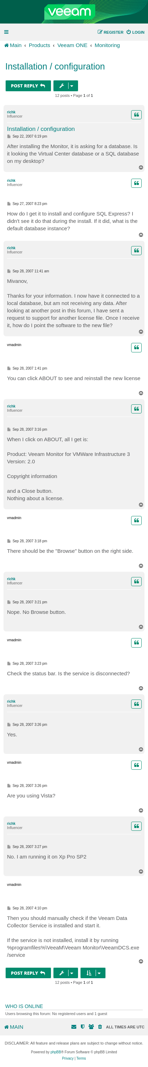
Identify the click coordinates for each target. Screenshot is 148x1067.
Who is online (24, 1006)
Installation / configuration (55, 66)
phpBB (56, 1052)
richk (11, 112)
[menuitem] (135, 32)
